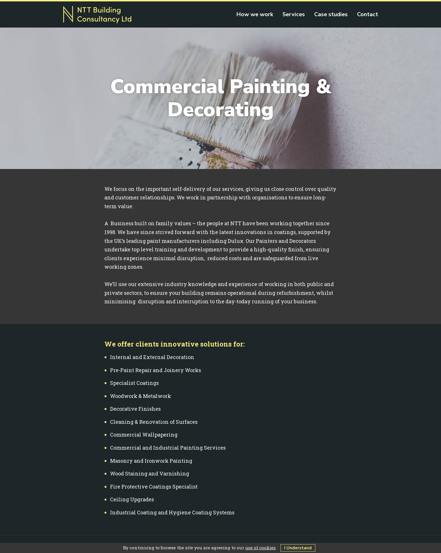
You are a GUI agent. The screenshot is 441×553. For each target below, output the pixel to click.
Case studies (331, 14)
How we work (254, 14)
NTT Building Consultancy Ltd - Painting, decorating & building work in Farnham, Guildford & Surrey (97, 15)
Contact (367, 14)
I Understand (298, 548)
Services (293, 14)
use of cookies (260, 547)
